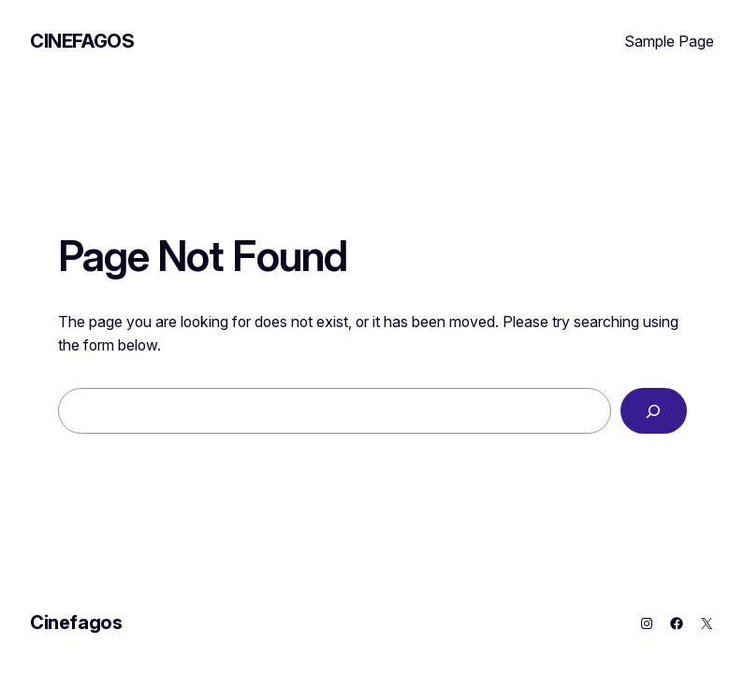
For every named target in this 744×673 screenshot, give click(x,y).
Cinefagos (82, 41)
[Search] (653, 411)
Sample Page (669, 41)
